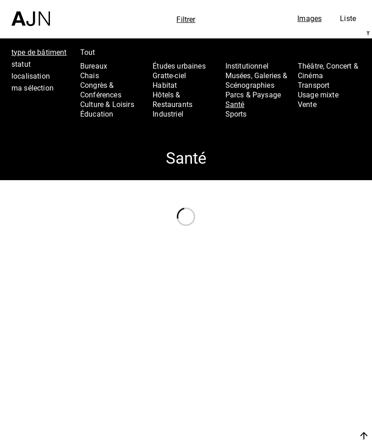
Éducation (96, 114)
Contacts (314, 405)
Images (309, 18)
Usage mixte (318, 95)
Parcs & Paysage (253, 95)
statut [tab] (21, 64)
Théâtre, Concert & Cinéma (328, 70)
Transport (313, 85)
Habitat (165, 85)
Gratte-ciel (169, 75)
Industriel (168, 114)
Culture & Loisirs (107, 104)
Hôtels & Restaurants (172, 99)
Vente (307, 104)
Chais (89, 75)
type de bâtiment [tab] (39, 52)
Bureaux (93, 66)
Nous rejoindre (316, 424)
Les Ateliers (320, 380)
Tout (87, 52)
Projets (310, 392)
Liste (348, 18)
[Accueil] (30, 13)
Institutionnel (246, 66)
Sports (236, 114)
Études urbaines (179, 66)
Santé (235, 104)
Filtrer (185, 19)
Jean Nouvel (321, 368)
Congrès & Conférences (100, 90)
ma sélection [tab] (32, 88)
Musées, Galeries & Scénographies (256, 80)
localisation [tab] (30, 76)
